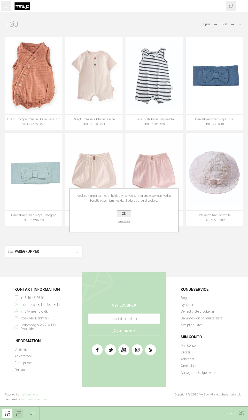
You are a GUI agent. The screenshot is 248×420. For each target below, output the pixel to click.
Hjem (206, 24)
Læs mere (124, 221)
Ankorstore (23, 356)
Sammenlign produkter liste (201, 318)
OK (124, 214)
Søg (184, 298)
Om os (20, 370)
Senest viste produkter (197, 311)
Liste (18, 413)
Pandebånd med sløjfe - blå (214, 119)
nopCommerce (29, 394)
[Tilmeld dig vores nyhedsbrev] (124, 318)
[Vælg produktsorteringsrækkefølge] (32, 413)
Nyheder (187, 305)
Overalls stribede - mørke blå (154, 119)
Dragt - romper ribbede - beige (94, 119)
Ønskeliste (188, 366)
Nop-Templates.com (34, 399)
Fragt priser (23, 363)
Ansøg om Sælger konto (199, 373)
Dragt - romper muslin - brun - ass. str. (33, 119)
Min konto (188, 345)
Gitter (7, 413)
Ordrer (185, 352)
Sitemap (21, 349)
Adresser (187, 359)
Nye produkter (191, 325)
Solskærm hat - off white (214, 215)
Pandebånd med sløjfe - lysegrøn (33, 215)
